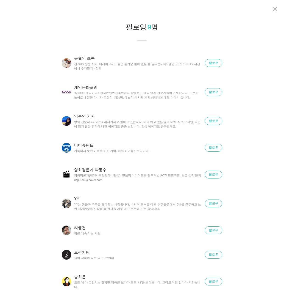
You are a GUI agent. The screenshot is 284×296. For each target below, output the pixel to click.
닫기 (275, 9)
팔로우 (213, 63)
